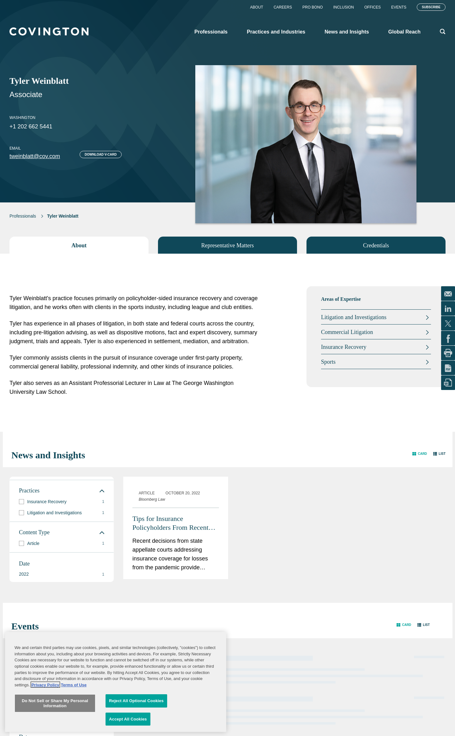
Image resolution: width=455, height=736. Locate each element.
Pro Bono (312, 7)
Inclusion (343, 7)
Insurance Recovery (343, 347)
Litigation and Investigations (353, 317)
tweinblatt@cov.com (34, 156)
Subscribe (431, 7)
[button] (419, 454)
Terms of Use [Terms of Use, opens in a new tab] (74, 723)
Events (398, 7)
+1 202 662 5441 (30, 126)
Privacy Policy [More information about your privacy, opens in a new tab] (45, 723)
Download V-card (101, 154)
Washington (22, 117)
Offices (372, 7)
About (256, 7)
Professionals (22, 216)
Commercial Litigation (347, 332)
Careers (283, 7)
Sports (328, 362)
